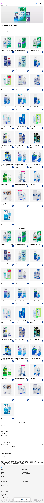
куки (23, 499)
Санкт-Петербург (26, 467)
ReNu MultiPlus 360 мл (35, 69)
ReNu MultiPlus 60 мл (35, 164)
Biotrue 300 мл (4, 88)
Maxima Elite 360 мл (19, 145)
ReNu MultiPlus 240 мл (35, 106)
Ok (26, 499)
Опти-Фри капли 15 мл (20, 50)
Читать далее (3, 464)
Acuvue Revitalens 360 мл (21, 184)
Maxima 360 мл (33, 88)
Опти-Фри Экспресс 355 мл (36, 50)
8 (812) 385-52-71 (3, 495)
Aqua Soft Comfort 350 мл (21, 126)
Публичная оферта (4, 487)
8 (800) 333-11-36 (3, 494)
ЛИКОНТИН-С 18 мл (5, 184)
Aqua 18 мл (17, 69)
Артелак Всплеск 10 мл (6, 223)
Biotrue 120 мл (33, 126)
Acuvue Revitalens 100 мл (21, 203)
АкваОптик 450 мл (34, 203)
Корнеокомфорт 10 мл (20, 88)
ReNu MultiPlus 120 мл (20, 106)
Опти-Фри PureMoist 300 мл (7, 50)
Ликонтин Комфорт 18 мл (6, 145)
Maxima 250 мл (33, 184)
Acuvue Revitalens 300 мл (6, 126)
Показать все (22, 228)
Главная (2, 5)
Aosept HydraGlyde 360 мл (6, 69)
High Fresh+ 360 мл (34, 145)
